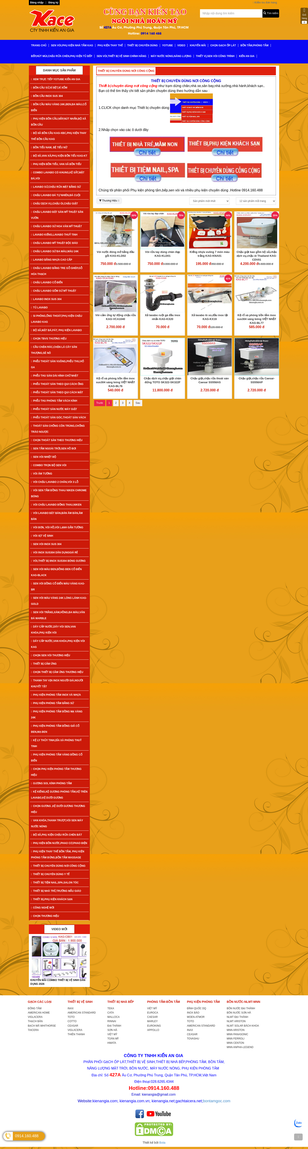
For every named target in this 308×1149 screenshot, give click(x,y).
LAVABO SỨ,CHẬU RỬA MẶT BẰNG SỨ (56, 186)
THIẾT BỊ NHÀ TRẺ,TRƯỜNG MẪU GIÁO (56, 890)
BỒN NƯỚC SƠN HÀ (239, 1012)
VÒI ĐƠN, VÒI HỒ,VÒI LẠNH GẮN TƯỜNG (57, 527)
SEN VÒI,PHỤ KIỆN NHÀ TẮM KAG (72, 45)
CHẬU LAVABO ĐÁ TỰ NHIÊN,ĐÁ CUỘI (55, 195)
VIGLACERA (35, 1016)
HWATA (111, 1042)
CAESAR (152, 1016)
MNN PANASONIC (237, 1034)
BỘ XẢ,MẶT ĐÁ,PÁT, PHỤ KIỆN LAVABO (56, 330)
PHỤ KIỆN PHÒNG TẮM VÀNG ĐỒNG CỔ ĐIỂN (56, 757)
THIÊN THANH (76, 1034)
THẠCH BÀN (35, 1021)
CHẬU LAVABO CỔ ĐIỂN (47, 282)
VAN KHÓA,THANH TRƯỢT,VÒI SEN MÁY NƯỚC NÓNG (57, 823)
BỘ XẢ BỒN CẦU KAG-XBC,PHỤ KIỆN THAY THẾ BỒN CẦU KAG (58, 136)
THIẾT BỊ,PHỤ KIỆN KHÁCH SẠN (52, 899)
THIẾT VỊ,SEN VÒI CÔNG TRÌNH (215, 56)
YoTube (167, 45)
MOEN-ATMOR (195, 1016)
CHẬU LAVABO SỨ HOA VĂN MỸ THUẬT (56, 226)
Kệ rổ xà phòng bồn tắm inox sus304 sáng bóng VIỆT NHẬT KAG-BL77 (256, 319)
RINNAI (111, 1021)
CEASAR (73, 1025)
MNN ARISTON (235, 1030)
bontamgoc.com (216, 1101)
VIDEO (181, 45)
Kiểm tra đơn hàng (265, 2)
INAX (71, 1008)
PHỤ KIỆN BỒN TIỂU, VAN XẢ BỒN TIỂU (56, 164)
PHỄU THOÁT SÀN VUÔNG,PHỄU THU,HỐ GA (57, 364)
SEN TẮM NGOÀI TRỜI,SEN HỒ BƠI (53, 448)
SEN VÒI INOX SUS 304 (46, 544)
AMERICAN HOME (39, 1012)
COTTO (72, 1021)
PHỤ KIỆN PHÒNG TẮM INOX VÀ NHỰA (56, 694)
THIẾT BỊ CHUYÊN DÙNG (142, 45)
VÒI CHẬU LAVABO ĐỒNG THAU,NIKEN (56, 504)
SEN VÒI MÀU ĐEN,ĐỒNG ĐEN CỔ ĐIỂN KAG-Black (56, 572)
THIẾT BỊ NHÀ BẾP (120, 1001)
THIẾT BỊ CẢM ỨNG (43, 663)
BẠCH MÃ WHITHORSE (42, 1025)
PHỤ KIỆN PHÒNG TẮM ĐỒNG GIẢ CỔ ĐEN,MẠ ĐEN (55, 728)
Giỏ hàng (304, 16)
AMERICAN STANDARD (82, 1012)
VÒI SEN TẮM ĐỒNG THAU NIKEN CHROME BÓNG (59, 493)
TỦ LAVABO (39, 307)
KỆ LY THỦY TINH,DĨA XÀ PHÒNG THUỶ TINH (56, 743)
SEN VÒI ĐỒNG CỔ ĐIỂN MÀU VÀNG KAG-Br (58, 586)
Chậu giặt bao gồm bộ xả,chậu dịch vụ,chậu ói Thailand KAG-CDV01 (257, 255)
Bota (162, 1142)
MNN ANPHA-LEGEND (240, 1047)
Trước (99, 402)
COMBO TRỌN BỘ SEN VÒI (48, 465)
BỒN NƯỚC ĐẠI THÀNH (241, 1008)
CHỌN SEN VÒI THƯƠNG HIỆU (50, 655)
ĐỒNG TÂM (34, 1008)
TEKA (110, 1008)
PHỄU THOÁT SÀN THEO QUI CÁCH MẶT (57, 392)
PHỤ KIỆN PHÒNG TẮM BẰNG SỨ (52, 703)
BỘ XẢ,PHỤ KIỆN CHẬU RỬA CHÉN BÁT (56, 834)
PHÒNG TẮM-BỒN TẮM (163, 1001)
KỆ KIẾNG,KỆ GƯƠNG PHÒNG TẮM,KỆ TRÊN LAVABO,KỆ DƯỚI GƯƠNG (59, 794)
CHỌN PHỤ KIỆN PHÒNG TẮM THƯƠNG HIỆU (56, 772)
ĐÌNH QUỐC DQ (196, 1008)
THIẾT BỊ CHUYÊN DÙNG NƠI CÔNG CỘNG (58, 865)
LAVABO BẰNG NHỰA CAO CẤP (51, 259)
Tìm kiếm (270, 13)
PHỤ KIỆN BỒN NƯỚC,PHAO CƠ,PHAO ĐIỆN (59, 843)
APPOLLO (153, 1030)
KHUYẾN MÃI (198, 45)
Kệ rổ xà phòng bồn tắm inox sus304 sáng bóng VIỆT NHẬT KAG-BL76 (115, 382)
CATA (110, 1012)
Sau (138, 402)
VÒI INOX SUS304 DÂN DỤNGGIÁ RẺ (54, 552)
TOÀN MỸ (113, 1038)
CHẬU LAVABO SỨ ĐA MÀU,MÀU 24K (55, 251)
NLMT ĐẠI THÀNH (237, 1016)
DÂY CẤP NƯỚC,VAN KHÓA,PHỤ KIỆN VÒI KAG (58, 644)
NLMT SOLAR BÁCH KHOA (243, 1025)
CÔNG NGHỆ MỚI (42, 907)
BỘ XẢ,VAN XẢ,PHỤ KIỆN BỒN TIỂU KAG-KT (59, 155)
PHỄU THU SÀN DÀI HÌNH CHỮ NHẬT (54, 375)
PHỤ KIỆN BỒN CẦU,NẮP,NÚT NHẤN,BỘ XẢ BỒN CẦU (58, 121)
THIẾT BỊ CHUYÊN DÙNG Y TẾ (50, 874)
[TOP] (298, 1137)
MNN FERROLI (235, 1038)
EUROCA (152, 1012)
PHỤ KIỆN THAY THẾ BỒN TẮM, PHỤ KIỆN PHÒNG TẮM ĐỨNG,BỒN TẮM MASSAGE (57, 854)
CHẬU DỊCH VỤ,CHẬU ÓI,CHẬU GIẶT (54, 203)
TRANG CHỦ (38, 45)
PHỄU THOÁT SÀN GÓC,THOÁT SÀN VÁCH (58, 417)
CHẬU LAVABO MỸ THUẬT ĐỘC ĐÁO (54, 243)
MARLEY (152, 1021)
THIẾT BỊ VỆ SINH (80, 1001)
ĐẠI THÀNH (114, 1025)
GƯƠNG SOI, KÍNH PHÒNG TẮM (51, 783)
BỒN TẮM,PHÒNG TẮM (254, 45)
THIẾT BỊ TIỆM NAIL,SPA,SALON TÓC (55, 882)
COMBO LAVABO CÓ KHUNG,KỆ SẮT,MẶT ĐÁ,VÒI (57, 175)
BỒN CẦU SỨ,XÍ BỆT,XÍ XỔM (49, 87)
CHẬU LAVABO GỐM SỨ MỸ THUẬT (53, 290)
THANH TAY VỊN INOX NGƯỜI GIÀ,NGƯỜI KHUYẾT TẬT (57, 683)
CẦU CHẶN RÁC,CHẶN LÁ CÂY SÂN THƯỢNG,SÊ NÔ (54, 349)
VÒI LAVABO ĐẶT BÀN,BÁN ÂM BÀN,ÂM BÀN (57, 516)
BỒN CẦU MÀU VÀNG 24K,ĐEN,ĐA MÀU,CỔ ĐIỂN (58, 107)
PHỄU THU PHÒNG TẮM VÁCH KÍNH (54, 400)
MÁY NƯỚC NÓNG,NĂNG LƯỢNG (171, 56)
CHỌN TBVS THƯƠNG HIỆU (49, 338)
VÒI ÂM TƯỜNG (41, 473)
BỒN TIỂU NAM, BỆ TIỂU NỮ (49, 147)
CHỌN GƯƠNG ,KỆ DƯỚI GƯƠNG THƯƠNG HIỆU (58, 809)
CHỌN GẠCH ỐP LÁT (223, 45)
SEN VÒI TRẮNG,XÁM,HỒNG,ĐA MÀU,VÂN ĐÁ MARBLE (58, 615)
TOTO (71, 1016)
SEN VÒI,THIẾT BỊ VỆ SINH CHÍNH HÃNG (121, 56)
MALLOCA (113, 1016)
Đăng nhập (36, 2)
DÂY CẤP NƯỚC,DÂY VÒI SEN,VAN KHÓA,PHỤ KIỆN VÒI (53, 629)
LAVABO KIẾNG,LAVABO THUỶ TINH (54, 234)
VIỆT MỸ (112, 1034)
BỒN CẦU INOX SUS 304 (47, 96)
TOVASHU (193, 1038)
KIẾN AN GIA (247, 56)
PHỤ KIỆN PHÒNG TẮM (203, 1001)
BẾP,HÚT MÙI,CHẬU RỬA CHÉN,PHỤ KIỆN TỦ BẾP (61, 56)
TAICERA (33, 1030)
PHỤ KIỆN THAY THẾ (110, 45)
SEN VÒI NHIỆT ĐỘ (43, 456)
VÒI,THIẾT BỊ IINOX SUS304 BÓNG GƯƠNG (58, 560)
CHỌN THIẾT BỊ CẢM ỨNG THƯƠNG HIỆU (57, 672)
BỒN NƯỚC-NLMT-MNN (243, 1001)
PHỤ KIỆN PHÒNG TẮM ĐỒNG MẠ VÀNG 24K (56, 714)
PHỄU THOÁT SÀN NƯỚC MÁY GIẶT (54, 409)
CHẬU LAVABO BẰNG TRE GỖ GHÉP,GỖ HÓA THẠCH (56, 271)
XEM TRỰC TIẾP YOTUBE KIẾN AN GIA (55, 79)
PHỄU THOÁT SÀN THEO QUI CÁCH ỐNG (57, 384)
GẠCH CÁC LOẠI (40, 1001)
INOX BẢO (193, 1012)
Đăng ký (53, 2)
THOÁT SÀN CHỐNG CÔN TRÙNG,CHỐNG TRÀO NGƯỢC (58, 428)
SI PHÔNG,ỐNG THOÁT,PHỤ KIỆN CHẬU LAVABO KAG (56, 318)
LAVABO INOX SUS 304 (46, 299)
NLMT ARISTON (236, 1021)
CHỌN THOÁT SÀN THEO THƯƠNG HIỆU (57, 440)
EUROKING (154, 1025)
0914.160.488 (26, 1136)
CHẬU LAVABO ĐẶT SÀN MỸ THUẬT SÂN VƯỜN (57, 214)
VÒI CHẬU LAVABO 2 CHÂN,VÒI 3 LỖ (54, 482)
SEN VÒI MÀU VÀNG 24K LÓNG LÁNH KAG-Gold (59, 600)
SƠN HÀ (112, 1030)
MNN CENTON (235, 1042)
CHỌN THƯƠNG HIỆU (45, 916)
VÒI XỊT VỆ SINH (42, 535)
